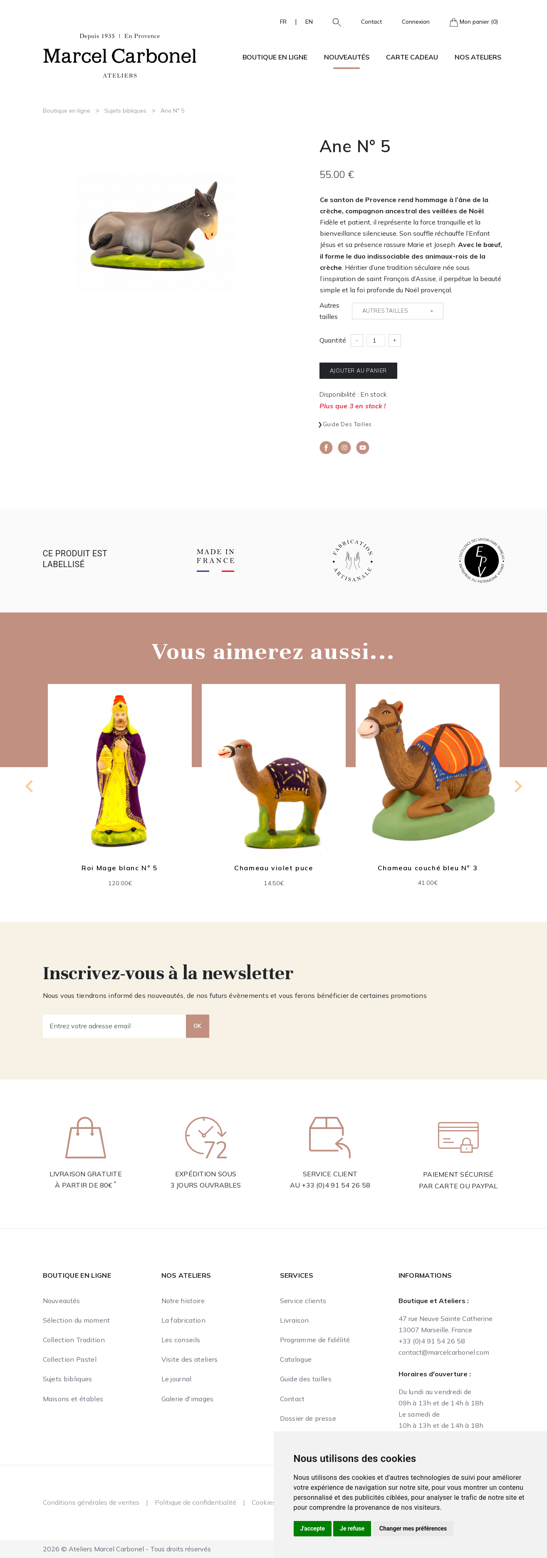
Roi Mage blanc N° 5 (120, 868)
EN (309, 21)
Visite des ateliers (189, 1359)
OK (197, 1025)
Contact (371, 21)
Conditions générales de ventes (91, 1502)
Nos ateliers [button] (478, 57)
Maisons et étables (73, 1399)
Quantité (332, 340)
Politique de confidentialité (195, 1502)
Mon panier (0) (474, 22)
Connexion (416, 21)
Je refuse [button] (352, 1528)
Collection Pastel (70, 1359)
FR (283, 21)
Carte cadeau (412, 57)
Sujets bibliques (125, 110)
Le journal (176, 1379)
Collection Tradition (74, 1340)
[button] (333, 21)
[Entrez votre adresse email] (114, 1026)
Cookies (264, 1502)
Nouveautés (346, 57)
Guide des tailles (347, 424)
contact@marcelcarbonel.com (443, 1352)
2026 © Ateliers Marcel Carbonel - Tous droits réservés (127, 1549)
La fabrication (183, 1320)
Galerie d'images (187, 1399)
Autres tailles (329, 311)
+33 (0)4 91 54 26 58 (336, 1185)
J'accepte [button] (312, 1528)
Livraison (294, 1320)
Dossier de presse (308, 1418)
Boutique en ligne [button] (275, 57)
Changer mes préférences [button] (413, 1528)
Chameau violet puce (273, 868)
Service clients (303, 1300)
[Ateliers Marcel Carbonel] (120, 54)
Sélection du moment (76, 1320)
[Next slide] (517, 786)
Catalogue (296, 1359)
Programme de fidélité (315, 1340)
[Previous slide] (30, 786)
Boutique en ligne (66, 110)
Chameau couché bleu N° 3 (427, 868)
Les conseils (180, 1340)
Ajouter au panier (358, 370)
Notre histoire (183, 1300)
